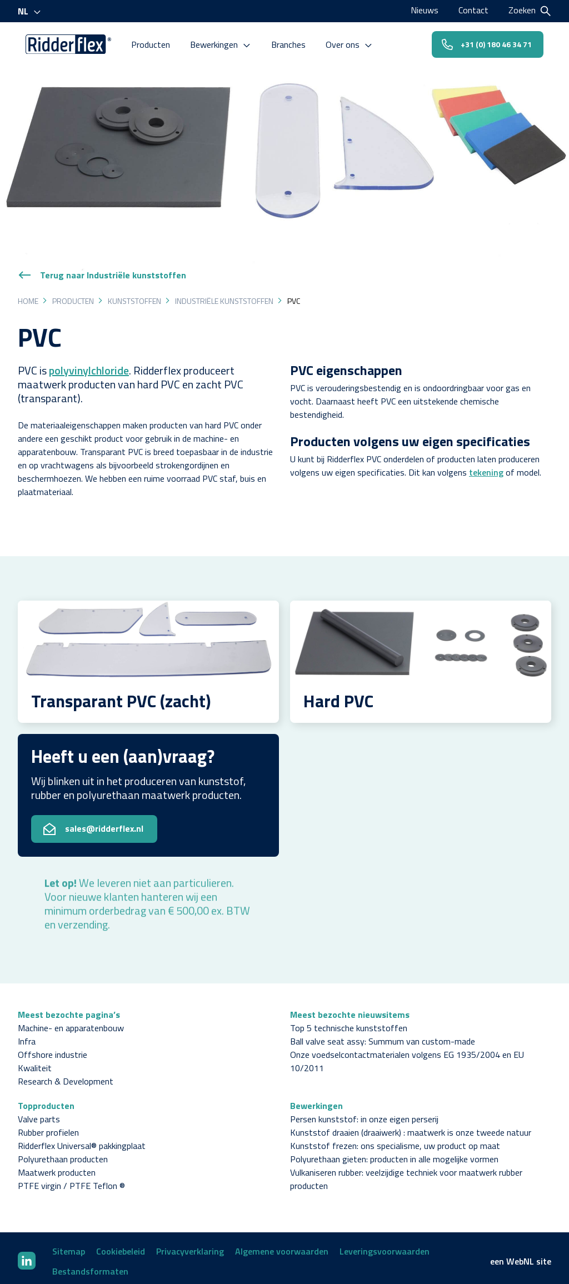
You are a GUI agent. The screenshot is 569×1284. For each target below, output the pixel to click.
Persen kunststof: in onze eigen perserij (364, 1113)
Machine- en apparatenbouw (71, 1021)
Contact (473, 10)
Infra (27, 1035)
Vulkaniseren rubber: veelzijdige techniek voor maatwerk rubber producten (406, 1173)
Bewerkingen (222, 43)
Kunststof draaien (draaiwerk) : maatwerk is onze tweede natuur (410, 1126)
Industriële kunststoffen (224, 295)
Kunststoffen (134, 295)
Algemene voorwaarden (281, 1245)
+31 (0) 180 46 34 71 (486, 43)
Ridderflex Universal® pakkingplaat (82, 1139)
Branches (290, 43)
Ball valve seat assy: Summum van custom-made (382, 1035)
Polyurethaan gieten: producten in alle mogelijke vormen (394, 1153)
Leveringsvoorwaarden (385, 1245)
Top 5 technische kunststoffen (348, 1021)
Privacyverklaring (190, 1245)
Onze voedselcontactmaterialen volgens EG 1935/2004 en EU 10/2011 (407, 1055)
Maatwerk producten (57, 1166)
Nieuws (424, 10)
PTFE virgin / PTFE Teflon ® (71, 1179)
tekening (486, 466)
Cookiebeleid (120, 1245)
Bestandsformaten (90, 1265)
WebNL (520, 1255)
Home (28, 295)
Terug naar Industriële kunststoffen (102, 269)
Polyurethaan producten (63, 1153)
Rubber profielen (48, 1126)
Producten (152, 43)
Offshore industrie (52, 1048)
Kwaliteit (35, 1061)
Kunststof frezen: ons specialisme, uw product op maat (395, 1139)
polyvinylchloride (89, 364)
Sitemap (68, 1245)
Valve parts (39, 1113)
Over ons (351, 43)
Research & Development (65, 1075)
